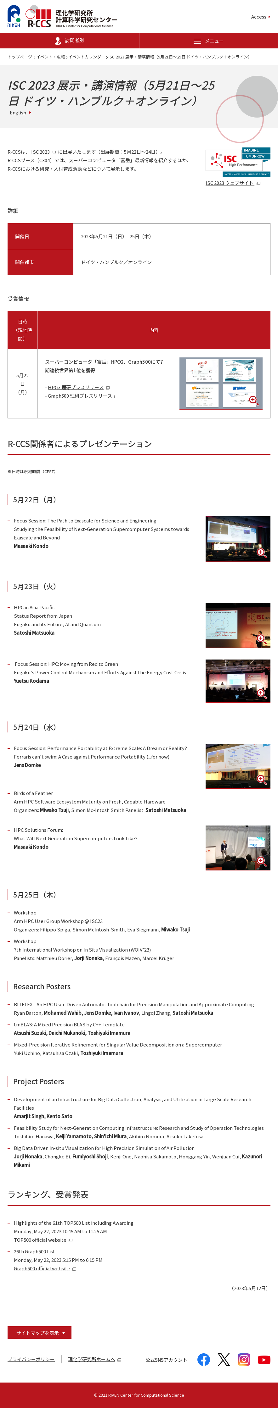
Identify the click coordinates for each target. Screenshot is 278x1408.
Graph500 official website (45, 1268)
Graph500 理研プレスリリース (83, 395)
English (18, 112)
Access (258, 16)
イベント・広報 (50, 57)
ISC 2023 (43, 151)
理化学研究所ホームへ (95, 1359)
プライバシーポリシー (31, 1359)
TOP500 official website (43, 1239)
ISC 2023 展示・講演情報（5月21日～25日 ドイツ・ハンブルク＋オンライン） (180, 57)
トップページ (20, 57)
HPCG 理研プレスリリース (79, 387)
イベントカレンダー (86, 57)
